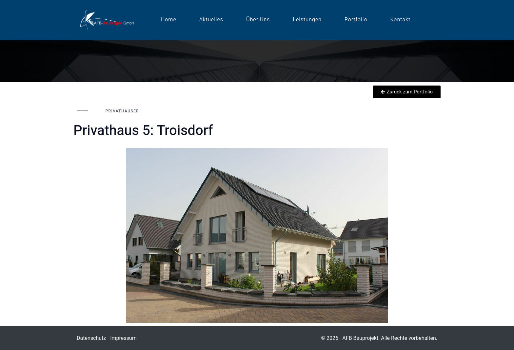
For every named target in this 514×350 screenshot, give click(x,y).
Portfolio (356, 20)
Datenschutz (91, 338)
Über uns (258, 20)
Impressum (123, 338)
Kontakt (400, 20)
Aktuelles (211, 20)
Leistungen (307, 20)
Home (168, 20)
